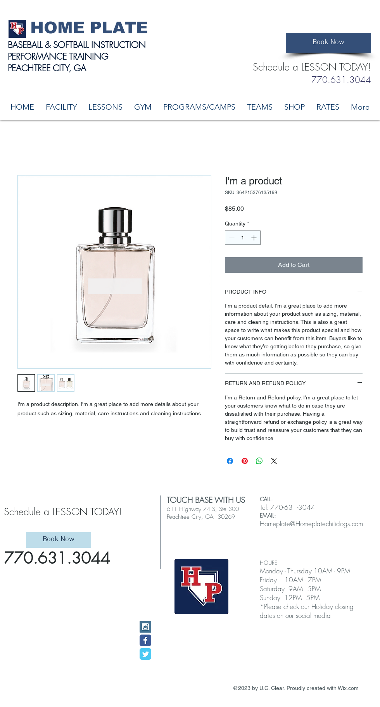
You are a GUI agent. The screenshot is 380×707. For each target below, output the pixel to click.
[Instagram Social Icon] (145, 627)
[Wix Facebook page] (145, 640)
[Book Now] (328, 43)
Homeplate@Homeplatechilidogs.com (311, 523)
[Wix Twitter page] (145, 654)
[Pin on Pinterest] (244, 461)
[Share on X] (274, 461)
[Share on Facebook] (230, 461)
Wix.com (348, 688)
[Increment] (254, 237)
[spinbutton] (243, 237)
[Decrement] (231, 237)
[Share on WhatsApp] (259, 461)
